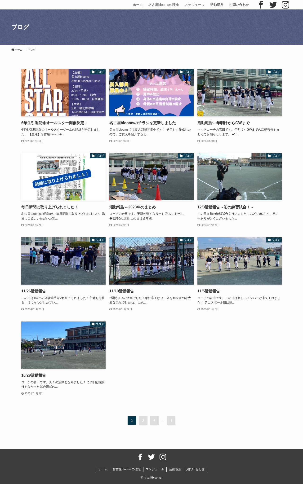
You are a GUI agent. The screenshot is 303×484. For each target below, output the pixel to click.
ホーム (103, 469)
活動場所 (175, 469)
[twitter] (273, 4)
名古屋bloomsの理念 (126, 469)
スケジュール (155, 469)
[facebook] (261, 4)
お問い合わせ (195, 469)
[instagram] (285, 4)
